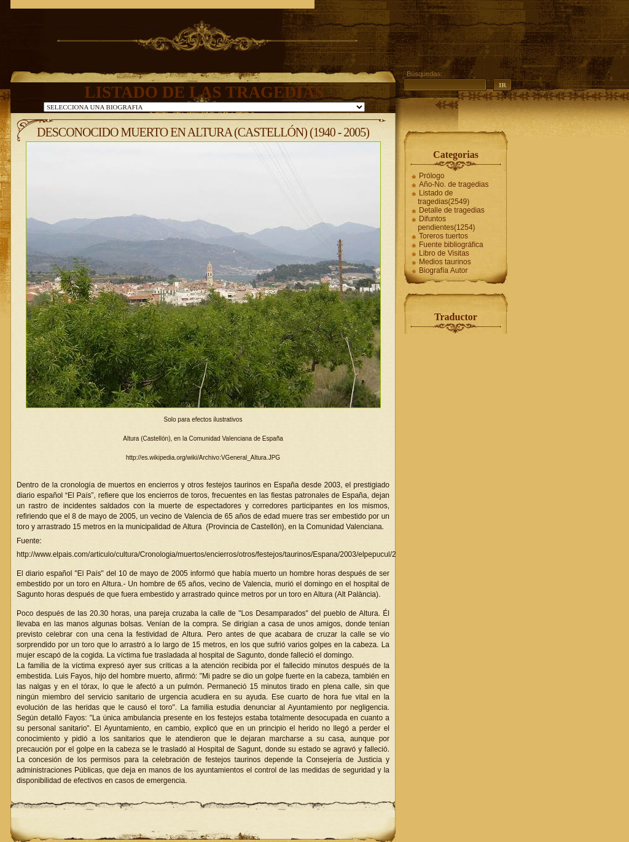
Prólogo (431, 175)
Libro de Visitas (444, 253)
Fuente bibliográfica (451, 244)
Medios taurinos (445, 262)
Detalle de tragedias (452, 210)
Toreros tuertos (443, 236)
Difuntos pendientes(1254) (446, 223)
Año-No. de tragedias (453, 184)
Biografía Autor (443, 270)
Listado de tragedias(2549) (443, 197)
